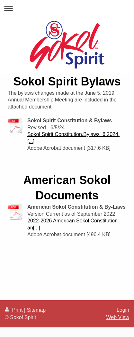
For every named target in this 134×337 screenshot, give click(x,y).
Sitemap (36, 310)
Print (14, 310)
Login (123, 310)
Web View (117, 317)
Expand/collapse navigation (67, 8)
